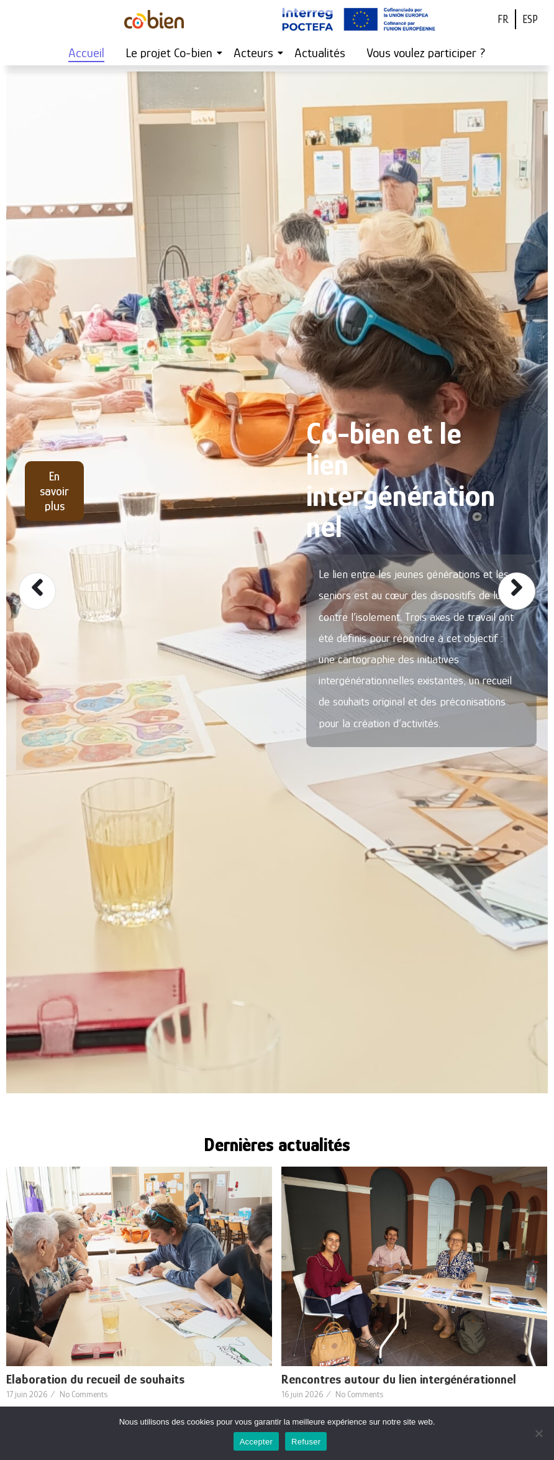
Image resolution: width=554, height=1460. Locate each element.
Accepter (256, 1441)
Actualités (319, 52)
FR (503, 19)
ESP (530, 19)
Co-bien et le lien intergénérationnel (400, 480)
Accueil (86, 52)
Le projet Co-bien (171, 52)
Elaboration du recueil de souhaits (95, 1379)
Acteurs (256, 52)
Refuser (305, 1441)
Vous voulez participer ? (426, 52)
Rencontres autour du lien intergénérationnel (398, 1379)
